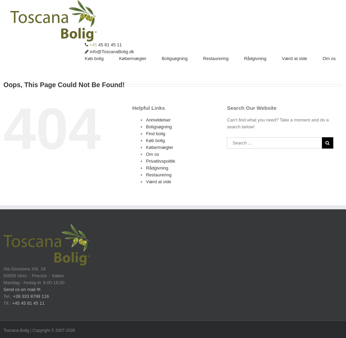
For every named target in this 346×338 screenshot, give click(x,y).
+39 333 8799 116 (31, 296)
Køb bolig (155, 140)
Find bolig (155, 133)
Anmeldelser (158, 120)
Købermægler (159, 147)
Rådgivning (157, 168)
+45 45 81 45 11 (28, 303)
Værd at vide (158, 181)
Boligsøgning (159, 126)
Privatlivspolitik (160, 161)
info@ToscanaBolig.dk (109, 51)
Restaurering (158, 174)
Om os (152, 154)
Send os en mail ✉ (22, 289)
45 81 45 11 (103, 44)
